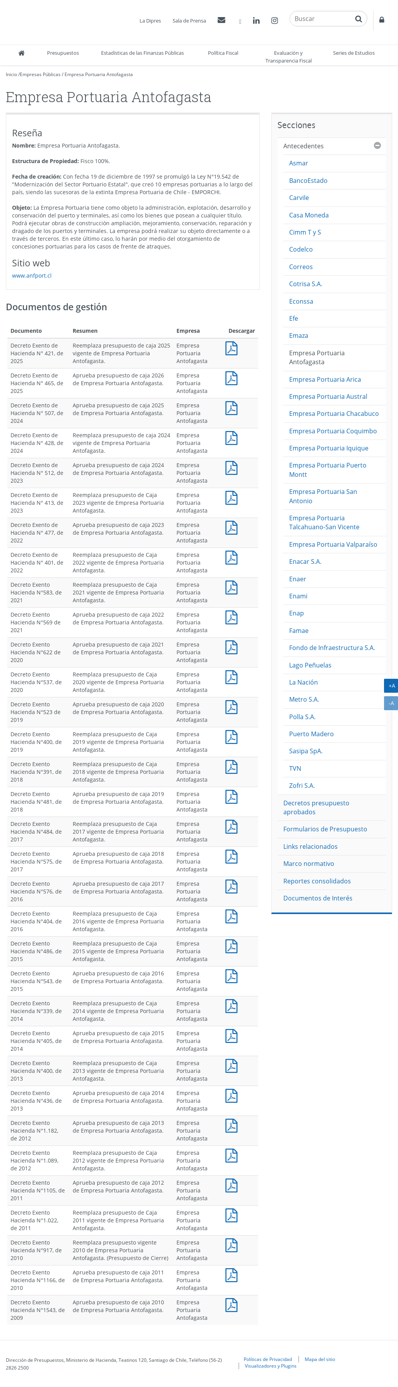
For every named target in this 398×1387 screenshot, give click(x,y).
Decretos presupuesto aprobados (316, 807)
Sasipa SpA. (306, 751)
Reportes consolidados (317, 881)
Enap (296, 613)
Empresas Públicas (40, 74)
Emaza (298, 335)
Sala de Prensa (189, 20)
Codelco (301, 249)
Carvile (299, 197)
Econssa (301, 301)
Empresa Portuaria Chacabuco (334, 413)
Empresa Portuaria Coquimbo (333, 431)
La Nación (303, 682)
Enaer (297, 579)
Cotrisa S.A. (305, 284)
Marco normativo (308, 863)
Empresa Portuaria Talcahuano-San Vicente (324, 522)
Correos (301, 266)
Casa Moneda (309, 215)
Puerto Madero (311, 734)
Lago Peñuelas (310, 665)
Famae (299, 630)
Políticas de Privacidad (268, 1359)
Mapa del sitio (320, 1359)
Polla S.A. (302, 717)
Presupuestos (63, 52)
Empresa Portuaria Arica (325, 379)
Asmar (298, 163)
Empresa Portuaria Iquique (328, 448)
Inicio (11, 74)
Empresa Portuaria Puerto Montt (328, 469)
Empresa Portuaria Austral (328, 396)
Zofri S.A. (302, 785)
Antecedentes (303, 146)
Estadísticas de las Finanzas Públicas (142, 52)
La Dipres (150, 20)
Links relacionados (310, 846)
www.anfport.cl (32, 275)
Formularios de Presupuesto (325, 829)
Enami (298, 596)
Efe (293, 318)
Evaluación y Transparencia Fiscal (288, 56)
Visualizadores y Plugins (271, 1366)
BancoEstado (308, 180)
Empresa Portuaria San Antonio (323, 496)
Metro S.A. (304, 699)
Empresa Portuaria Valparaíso (333, 544)
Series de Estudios (354, 52)
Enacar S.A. (305, 561)
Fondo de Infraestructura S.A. (332, 647)
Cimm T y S (305, 232)
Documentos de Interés (318, 898)
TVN (295, 768)
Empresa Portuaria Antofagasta (99, 74)
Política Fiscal (223, 52)
